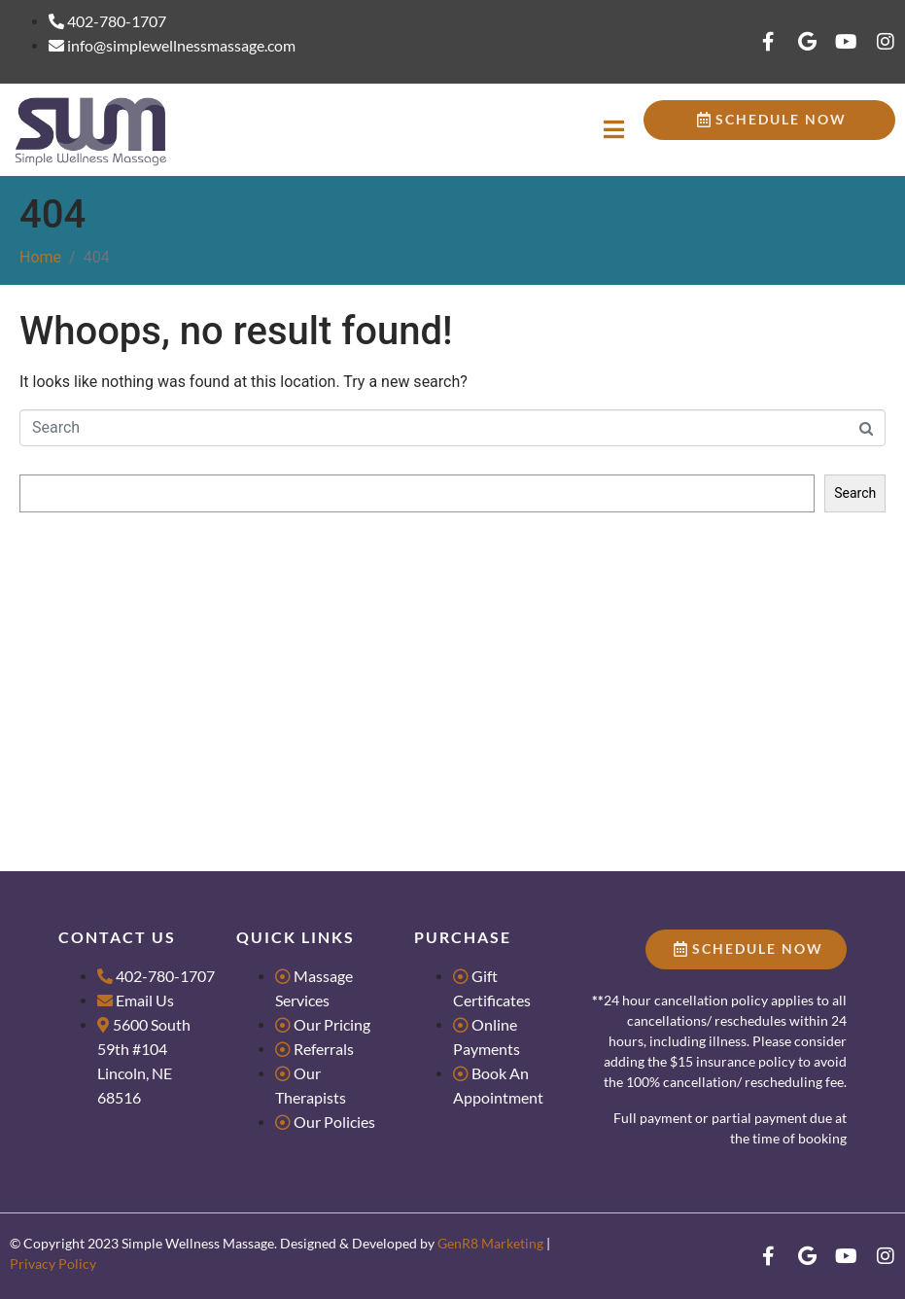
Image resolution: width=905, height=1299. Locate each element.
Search (40, 456)
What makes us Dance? (89, 677)
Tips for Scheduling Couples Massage (133, 647)
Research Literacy (72, 591)
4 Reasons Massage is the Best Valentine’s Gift (160, 705)
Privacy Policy (53, 1263)
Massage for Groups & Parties (109, 619)
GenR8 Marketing (490, 1243)
